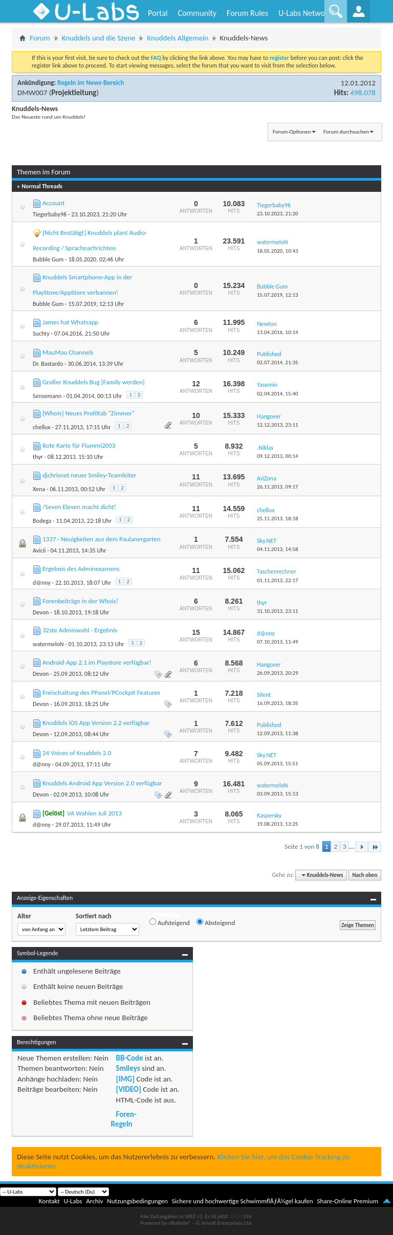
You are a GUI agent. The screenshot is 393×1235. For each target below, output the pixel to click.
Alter (24, 916)
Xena (39, 489)
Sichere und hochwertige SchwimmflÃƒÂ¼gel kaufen (242, 1201)
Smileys (128, 1068)
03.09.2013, (277, 793)
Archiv (94, 1201)
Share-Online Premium (347, 1201)
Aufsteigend (169, 922)
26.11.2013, (277, 486)
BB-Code (129, 1058)
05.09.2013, (277, 763)
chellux (41, 427)
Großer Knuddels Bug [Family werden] (93, 382)
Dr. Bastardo (48, 363)
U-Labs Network (305, 13)
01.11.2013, (277, 580)
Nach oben (364, 875)
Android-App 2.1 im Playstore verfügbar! (96, 662)
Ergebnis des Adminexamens (80, 568)
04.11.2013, (277, 549)
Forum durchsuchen (346, 131)
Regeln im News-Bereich (90, 82)
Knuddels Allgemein (177, 37)
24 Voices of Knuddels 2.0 (76, 753)
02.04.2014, (277, 393)
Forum (40, 37)
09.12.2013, (277, 456)
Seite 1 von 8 (302, 846)
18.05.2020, (277, 251)
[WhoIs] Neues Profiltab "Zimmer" (88, 413)
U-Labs (73, 1201)
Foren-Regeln (124, 1119)
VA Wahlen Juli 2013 (94, 813)
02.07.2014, (277, 362)
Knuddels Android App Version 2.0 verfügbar (102, 783)
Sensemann (47, 396)
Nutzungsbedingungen (137, 1201)
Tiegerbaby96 (50, 214)
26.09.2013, (277, 673)
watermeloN (48, 644)
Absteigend (215, 922)
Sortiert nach (94, 916)
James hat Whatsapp (70, 322)
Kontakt (49, 1201)
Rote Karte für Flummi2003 (78, 445)
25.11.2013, (277, 518)
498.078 (363, 92)
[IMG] (125, 1079)
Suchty (41, 333)
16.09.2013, (277, 703)
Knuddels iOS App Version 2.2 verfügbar (95, 722)
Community (197, 13)
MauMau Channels (67, 352)
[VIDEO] (128, 1089)
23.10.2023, (277, 213)
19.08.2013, (277, 824)
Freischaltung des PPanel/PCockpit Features (101, 692)
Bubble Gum (48, 259)
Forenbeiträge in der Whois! (80, 601)
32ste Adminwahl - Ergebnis (79, 630)
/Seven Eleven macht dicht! (79, 507)
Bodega (42, 520)
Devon (41, 612)
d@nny (42, 582)
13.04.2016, (277, 332)
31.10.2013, (277, 611)
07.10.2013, (277, 641)
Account (53, 203)
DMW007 (32, 92)
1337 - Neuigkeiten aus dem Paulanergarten (101, 539)
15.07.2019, (277, 295)
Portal (157, 13)
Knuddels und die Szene (99, 37)
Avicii (39, 550)
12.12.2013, (277, 425)
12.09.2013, (277, 733)
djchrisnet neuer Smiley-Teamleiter (89, 475)
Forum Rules (247, 13)
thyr (38, 456)
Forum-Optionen (292, 131)
